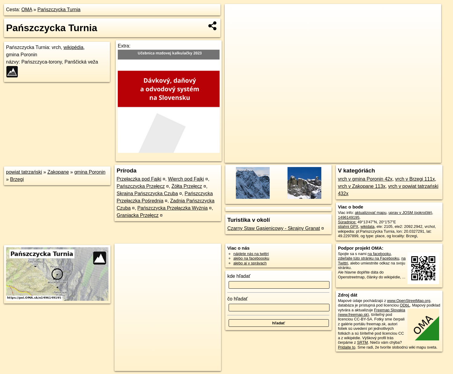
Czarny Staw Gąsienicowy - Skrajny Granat (273, 228)
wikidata (367, 226)
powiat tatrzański (24, 172)
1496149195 (348, 217)
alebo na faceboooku (251, 258)
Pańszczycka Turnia (58, 9)
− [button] (235, 23)
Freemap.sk (368, 158)
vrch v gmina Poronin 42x (365, 179)
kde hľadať (239, 276)
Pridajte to (346, 347)
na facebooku (379, 253)
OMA (26, 9)
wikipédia (73, 47)
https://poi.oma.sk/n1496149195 (414, 158)
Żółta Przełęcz (187, 186)
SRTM (362, 342)
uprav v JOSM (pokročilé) (410, 212)
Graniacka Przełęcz (138, 215)
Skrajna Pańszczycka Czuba (147, 193)
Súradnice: (347, 222)
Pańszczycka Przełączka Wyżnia (172, 208)
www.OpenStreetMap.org (408, 300)
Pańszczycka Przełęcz (141, 186)
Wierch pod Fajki (186, 179)
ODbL (405, 305)
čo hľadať (237, 298)
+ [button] (235, 14)
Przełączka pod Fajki (139, 179)
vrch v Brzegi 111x (415, 179)
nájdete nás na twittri (251, 253)
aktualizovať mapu (370, 212)
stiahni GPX (348, 226)
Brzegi (17, 179)
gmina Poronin (89, 172)
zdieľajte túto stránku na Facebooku (368, 258)
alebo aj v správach (250, 263)
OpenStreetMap (337, 158)
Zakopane (58, 172)
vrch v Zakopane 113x (361, 186)
